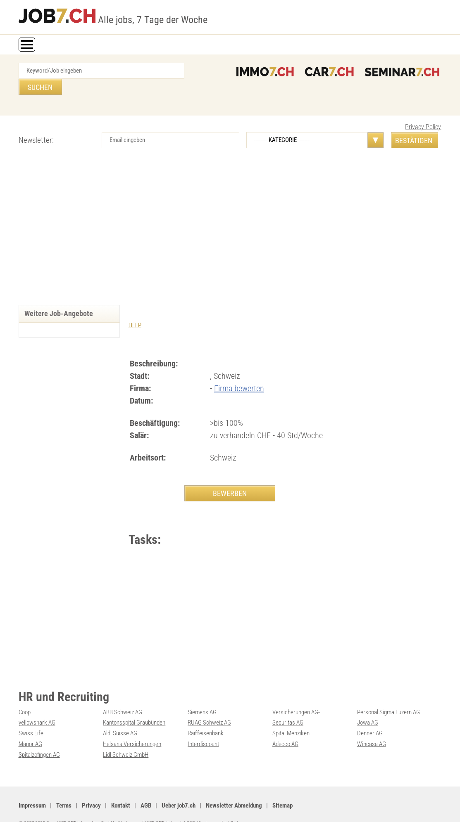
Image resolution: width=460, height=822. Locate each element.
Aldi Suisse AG (120, 718)
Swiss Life (31, 718)
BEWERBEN (230, 476)
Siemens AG (202, 698)
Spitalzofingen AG (39, 739)
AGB (146, 789)
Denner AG (370, 718)
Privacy (91, 789)
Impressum (32, 789)
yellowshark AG (37, 708)
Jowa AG (367, 708)
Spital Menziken (291, 718)
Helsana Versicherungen (132, 728)
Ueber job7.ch (178, 789)
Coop (25, 698)
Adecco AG (285, 728)
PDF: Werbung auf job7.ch (212, 806)
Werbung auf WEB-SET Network (150, 806)
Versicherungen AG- (296, 698)
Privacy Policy (423, 111)
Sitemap (282, 789)
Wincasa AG (371, 728)
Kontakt (120, 789)
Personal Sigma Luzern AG (388, 698)
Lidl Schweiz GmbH (125, 739)
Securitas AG (287, 708)
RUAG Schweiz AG (209, 708)
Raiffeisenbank (206, 718)
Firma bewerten (239, 372)
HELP (135, 309)
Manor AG (30, 728)
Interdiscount (203, 728)
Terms (64, 789)
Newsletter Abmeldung (234, 789)
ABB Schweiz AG (122, 698)
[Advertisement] (230, 218)
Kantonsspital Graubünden (134, 708)
